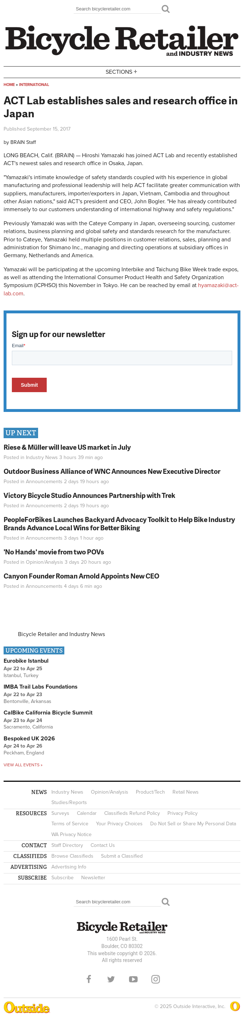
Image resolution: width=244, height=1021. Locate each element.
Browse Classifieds (72, 856)
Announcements (44, 481)
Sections (122, 71)
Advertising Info (68, 867)
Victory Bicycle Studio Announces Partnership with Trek (89, 495)
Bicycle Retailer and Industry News (61, 634)
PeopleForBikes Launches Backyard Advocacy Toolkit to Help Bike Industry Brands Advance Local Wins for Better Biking (119, 523)
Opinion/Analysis (44, 562)
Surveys (60, 813)
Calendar (87, 813)
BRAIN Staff (23, 142)
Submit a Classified (122, 856)
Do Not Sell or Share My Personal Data (193, 824)
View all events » (23, 764)
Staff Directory (67, 845)
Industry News (42, 457)
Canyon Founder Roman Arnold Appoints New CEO (81, 576)
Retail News (185, 792)
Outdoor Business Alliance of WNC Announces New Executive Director (112, 471)
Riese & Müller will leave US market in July (67, 447)
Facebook (88, 979)
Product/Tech (150, 792)
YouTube (133, 979)
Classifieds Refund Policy (132, 813)
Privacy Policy (182, 813)
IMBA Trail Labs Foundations (41, 686)
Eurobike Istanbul (26, 660)
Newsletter (93, 878)
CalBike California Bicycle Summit (48, 712)
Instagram (155, 979)
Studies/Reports (69, 802)
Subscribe (62, 878)
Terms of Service (69, 824)
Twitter (111, 979)
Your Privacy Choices (119, 824)
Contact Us (103, 845)
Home (9, 84)
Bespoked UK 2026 (29, 738)
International (34, 84)
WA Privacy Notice (71, 834)
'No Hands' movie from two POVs (54, 552)
